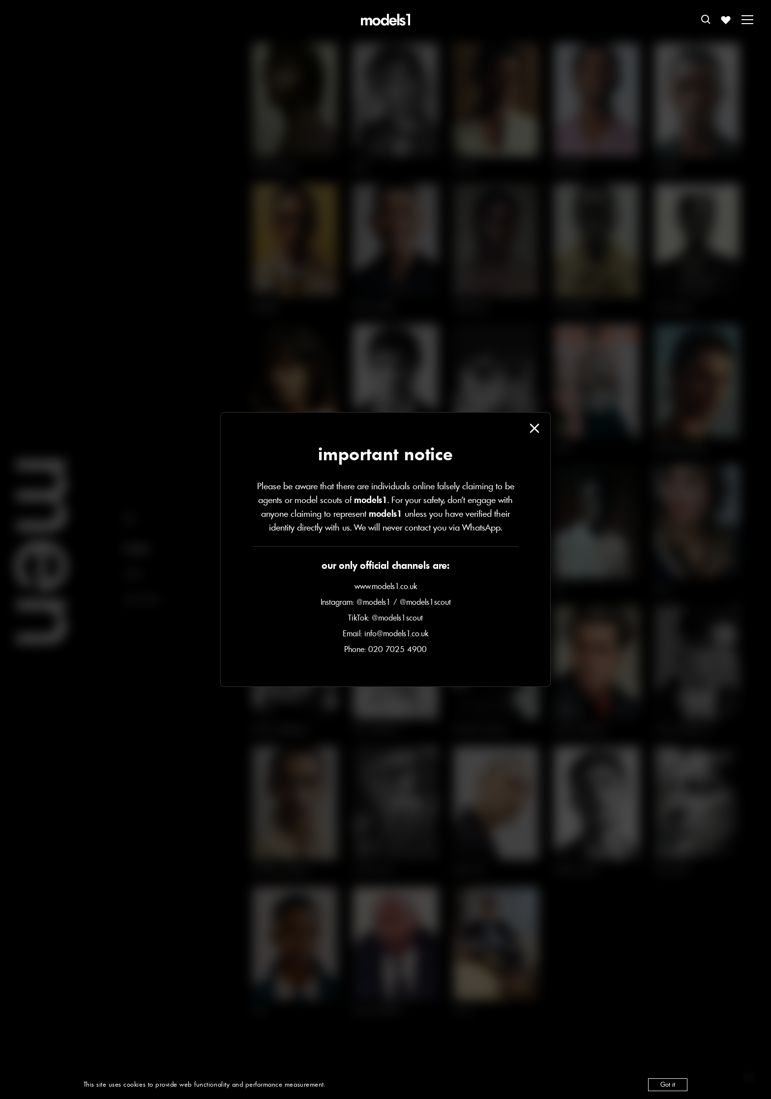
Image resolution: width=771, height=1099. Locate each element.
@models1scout (425, 602)
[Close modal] (534, 428)
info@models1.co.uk (396, 633)
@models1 (373, 602)
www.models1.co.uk (386, 586)
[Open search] (706, 20)
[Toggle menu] (747, 20)
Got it (667, 1084)
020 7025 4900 (397, 649)
